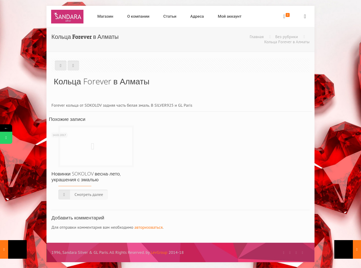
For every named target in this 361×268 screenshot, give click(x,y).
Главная (257, 36)
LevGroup (159, 252)
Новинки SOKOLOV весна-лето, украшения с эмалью (86, 176)
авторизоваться (148, 227)
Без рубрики (286, 36)
